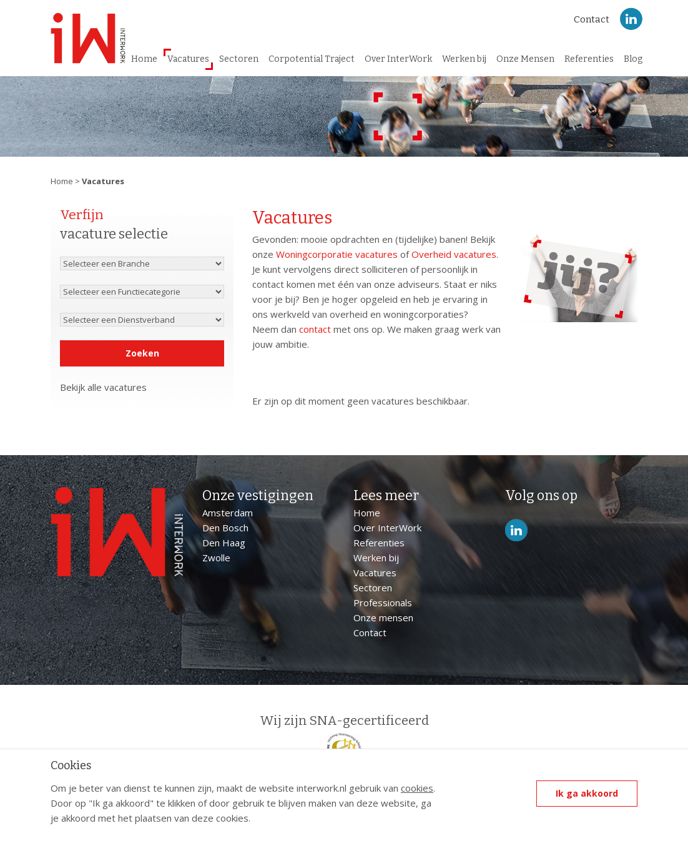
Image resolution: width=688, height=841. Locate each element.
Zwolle (216, 557)
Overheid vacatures (453, 254)
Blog (633, 59)
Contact (591, 19)
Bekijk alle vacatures (103, 387)
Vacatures (188, 59)
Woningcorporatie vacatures (337, 254)
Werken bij (464, 59)
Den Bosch (225, 527)
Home (144, 59)
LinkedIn (631, 19)
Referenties (589, 59)
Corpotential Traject (311, 59)
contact (315, 329)
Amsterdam (227, 512)
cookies (417, 788)
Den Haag (223, 542)
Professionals (382, 602)
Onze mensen (383, 617)
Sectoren (238, 59)
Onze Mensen (525, 59)
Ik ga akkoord (587, 793)
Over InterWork (398, 59)
